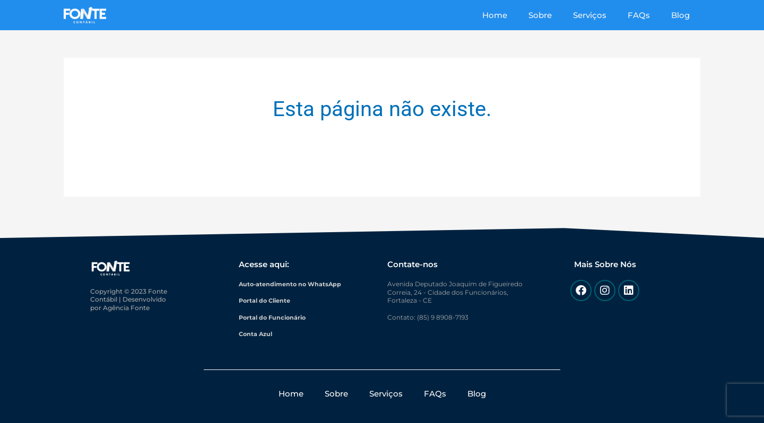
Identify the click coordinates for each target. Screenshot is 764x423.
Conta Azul (257, 334)
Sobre (558, 15)
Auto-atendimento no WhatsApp (293, 284)
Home (518, 15)
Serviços (603, 15)
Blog (683, 15)
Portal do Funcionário (274, 317)
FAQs (647, 15)
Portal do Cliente (267, 300)
